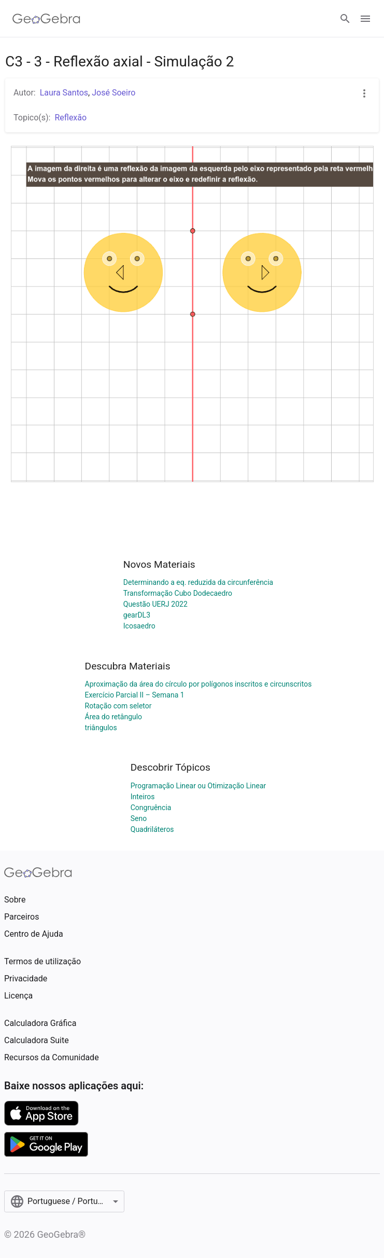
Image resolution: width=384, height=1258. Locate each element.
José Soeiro (113, 93)
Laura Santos (64, 93)
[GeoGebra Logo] (46, 18)
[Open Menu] (365, 18)
